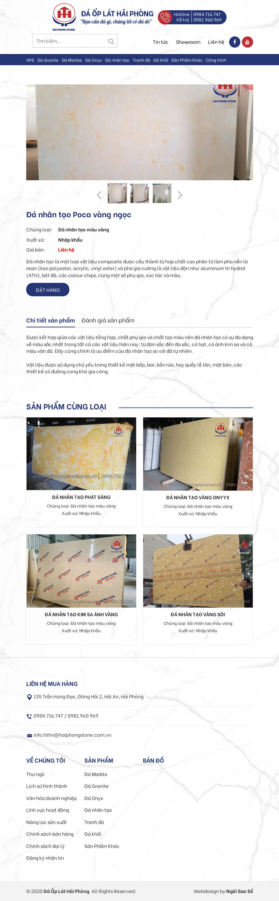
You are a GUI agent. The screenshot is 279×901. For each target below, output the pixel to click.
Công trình (215, 60)
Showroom (188, 41)
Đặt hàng (48, 289)
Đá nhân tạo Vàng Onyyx (197, 497)
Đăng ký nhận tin (45, 857)
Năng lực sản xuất (46, 821)
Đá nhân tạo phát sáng (81, 496)
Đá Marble (72, 60)
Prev (100, 195)
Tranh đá (141, 60)
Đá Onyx (93, 60)
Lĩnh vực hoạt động (47, 809)
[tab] (50, 320)
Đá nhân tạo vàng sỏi (198, 613)
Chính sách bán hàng (50, 833)
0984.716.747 (207, 14)
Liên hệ (216, 41)
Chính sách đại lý (45, 845)
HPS (30, 60)
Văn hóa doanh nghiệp (51, 797)
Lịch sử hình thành (46, 785)
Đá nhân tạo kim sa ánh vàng (81, 613)
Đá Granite (47, 60)
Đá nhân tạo (117, 60)
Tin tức (160, 41)
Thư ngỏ (35, 773)
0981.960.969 (207, 19)
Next (179, 195)
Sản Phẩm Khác (186, 60)
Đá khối (160, 60)
